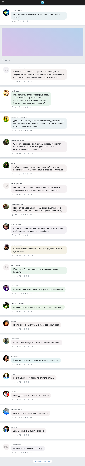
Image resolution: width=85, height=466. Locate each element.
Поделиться (30, 21)
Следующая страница (42, 461)
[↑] (24, 21)
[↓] (27, 21)
